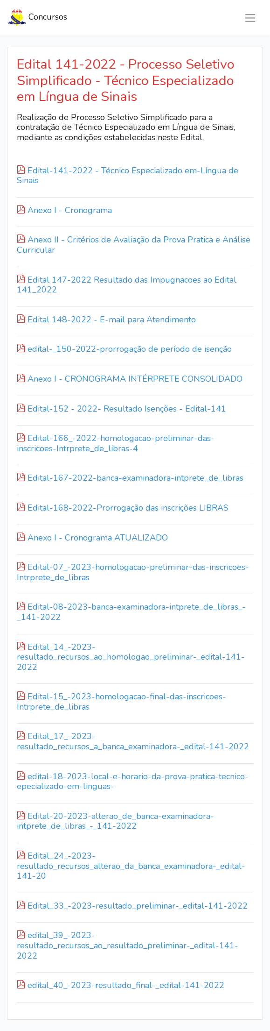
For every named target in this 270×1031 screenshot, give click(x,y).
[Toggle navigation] (250, 18)
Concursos (37, 17)
